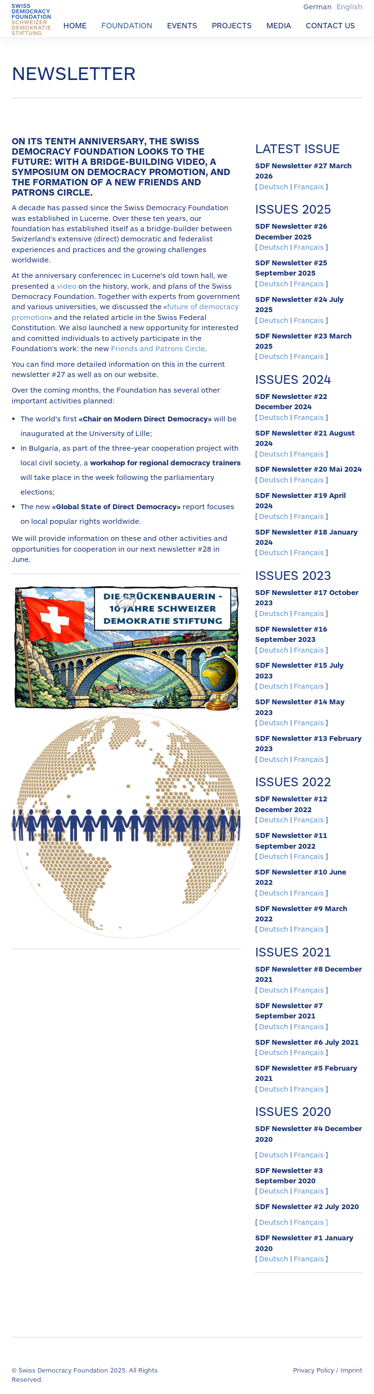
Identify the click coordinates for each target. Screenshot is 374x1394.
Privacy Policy (313, 1370)
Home (75, 25)
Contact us (330, 25)
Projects (232, 25)
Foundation (126, 25)
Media (278, 25)
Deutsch (274, 186)
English (349, 6)
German (318, 6)
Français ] (311, 1221)
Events (182, 25)
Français (309, 186)
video (66, 285)
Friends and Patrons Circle (158, 348)
